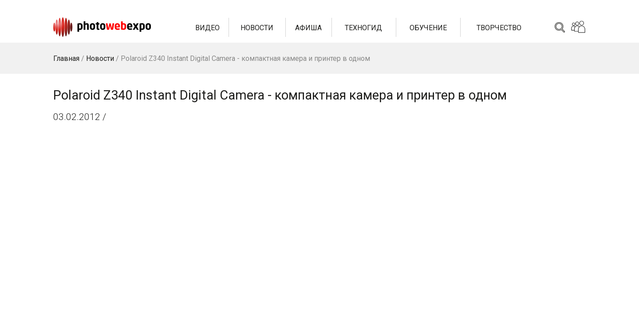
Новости (257, 28)
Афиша (308, 28)
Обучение (428, 28)
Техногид (363, 28)
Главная (66, 58)
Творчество (499, 28)
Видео (207, 28)
